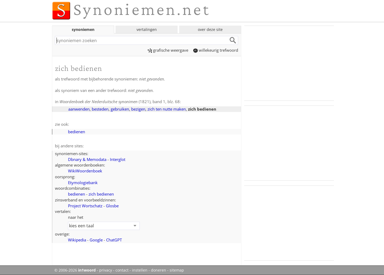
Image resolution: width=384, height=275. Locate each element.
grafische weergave (168, 50)
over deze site (210, 29)
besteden (100, 109)
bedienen (76, 131)
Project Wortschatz (85, 205)
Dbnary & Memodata (87, 159)
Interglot (117, 159)
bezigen (138, 109)
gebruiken (120, 109)
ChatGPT (114, 239)
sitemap (177, 270)
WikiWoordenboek (85, 170)
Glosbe (112, 205)
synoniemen (83, 29)
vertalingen (147, 29)
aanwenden (79, 109)
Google (96, 239)
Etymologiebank (83, 182)
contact (122, 270)
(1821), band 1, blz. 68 (119, 101)
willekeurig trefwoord (215, 50)
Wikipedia (77, 239)
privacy (105, 270)
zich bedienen (101, 194)
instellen (139, 270)
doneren (158, 270)
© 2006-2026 (75, 270)
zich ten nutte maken (166, 109)
